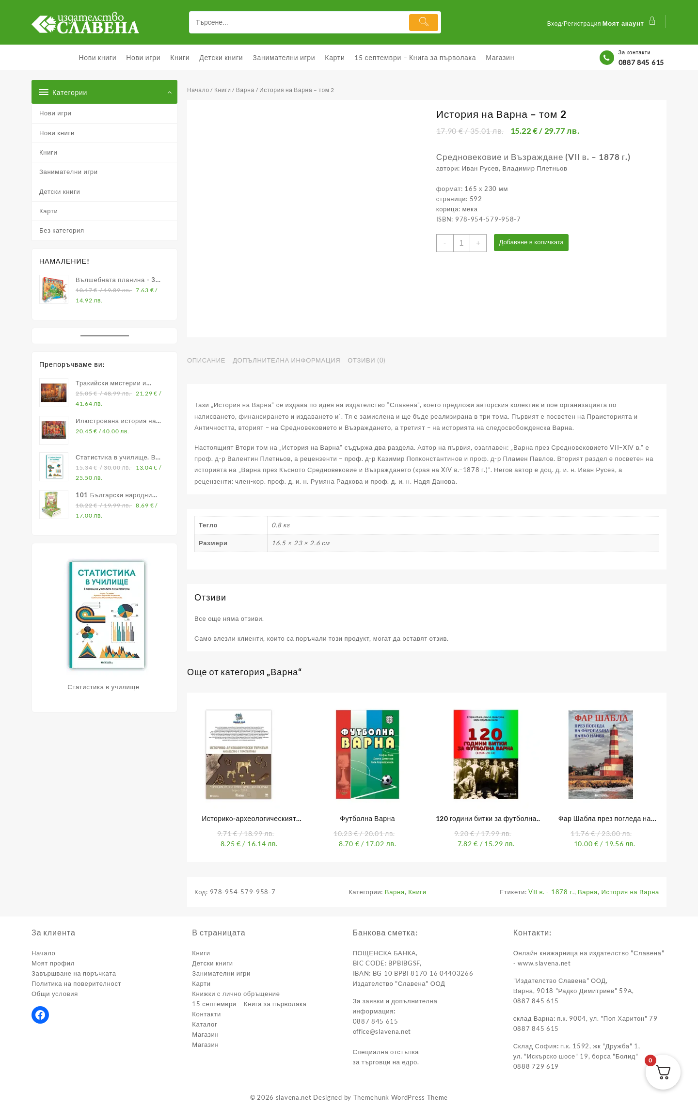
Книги (48, 152)
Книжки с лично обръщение (236, 993)
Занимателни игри (68, 171)
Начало (198, 90)
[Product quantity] (462, 243)
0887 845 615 (641, 62)
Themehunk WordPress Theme (400, 1097)
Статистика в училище (103, 687)
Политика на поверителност (76, 983)
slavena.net (294, 1097)
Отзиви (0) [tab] (367, 360)
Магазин (205, 1034)
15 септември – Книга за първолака (249, 1004)
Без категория (61, 230)
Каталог (204, 1024)
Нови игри (55, 113)
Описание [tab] (206, 360)
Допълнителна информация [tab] (286, 360)
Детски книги (59, 191)
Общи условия (55, 993)
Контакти (206, 1014)
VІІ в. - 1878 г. (551, 892)
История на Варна (630, 892)
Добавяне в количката (532, 242)
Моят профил (53, 963)
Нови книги (57, 133)
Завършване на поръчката (74, 973)
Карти (48, 211)
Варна (245, 90)
